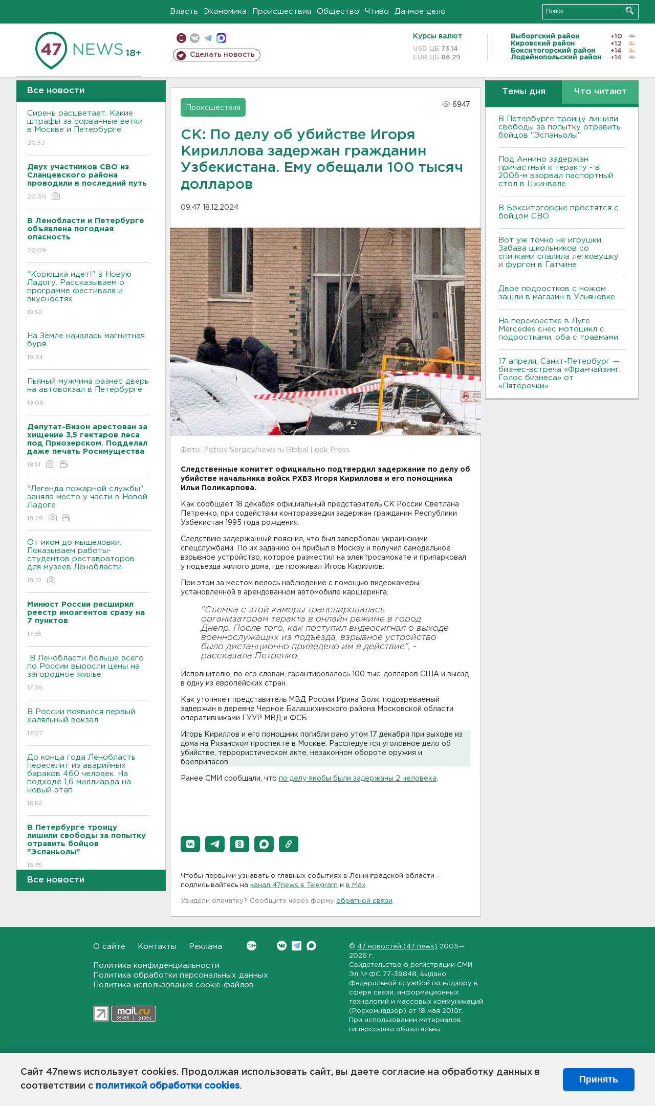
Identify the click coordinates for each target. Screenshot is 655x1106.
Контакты (157, 946)
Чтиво (377, 11)
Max (311, 945)
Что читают (600, 92)
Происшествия (281, 11)
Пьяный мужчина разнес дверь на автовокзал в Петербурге (88, 392)
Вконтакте (251, 945)
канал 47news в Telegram (294, 885)
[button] (190, 844)
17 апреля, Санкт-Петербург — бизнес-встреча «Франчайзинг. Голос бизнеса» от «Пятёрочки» (559, 373)
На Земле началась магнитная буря (88, 347)
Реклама (205, 946)
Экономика (225, 11)
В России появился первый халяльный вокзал (88, 723)
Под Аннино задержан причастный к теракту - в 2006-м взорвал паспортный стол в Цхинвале (556, 171)
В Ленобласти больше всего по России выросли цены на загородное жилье (88, 673)
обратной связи (364, 901)
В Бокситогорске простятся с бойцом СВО (558, 212)
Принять (598, 1079)
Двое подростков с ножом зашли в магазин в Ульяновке (556, 292)
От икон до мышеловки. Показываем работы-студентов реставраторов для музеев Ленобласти (88, 562)
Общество (338, 11)
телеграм (208, 38)
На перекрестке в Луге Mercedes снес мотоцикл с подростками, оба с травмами (558, 329)
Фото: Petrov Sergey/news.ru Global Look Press (265, 450)
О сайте (109, 946)
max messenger (221, 38)
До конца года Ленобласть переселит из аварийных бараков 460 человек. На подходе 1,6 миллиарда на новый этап (88, 781)
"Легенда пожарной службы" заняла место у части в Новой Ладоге (88, 504)
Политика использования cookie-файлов (173, 985)
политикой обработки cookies (167, 1086)
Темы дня (523, 92)
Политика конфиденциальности (156, 965)
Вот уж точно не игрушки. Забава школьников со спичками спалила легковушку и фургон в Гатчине (558, 252)
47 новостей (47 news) (397, 946)
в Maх (355, 885)
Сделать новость (222, 55)
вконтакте (195, 38)
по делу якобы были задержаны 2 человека (357, 779)
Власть (184, 11)
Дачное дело (420, 11)
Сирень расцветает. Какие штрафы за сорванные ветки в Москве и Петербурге (88, 128)
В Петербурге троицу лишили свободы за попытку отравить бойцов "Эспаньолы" (559, 127)
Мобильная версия (181, 38)
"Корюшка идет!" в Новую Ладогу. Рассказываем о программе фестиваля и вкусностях (88, 294)
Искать (630, 10)
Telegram (296, 945)
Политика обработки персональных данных (180, 975)
